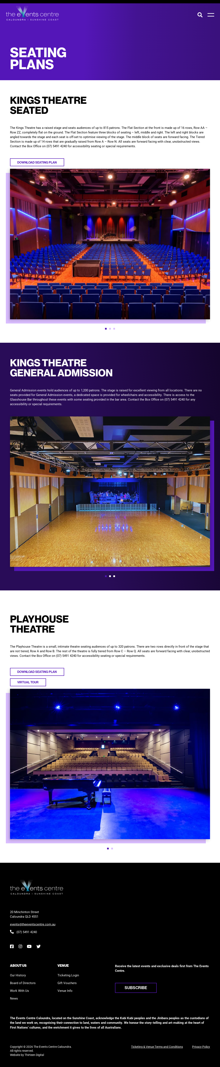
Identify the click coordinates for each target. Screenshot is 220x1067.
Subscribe (136, 987)
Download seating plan (37, 162)
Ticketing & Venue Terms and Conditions (157, 1047)
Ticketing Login (68, 975)
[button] (106, 329)
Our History (18, 975)
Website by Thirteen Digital (27, 1055)
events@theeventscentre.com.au (32, 924)
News (14, 998)
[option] (110, 244)
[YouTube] (29, 946)
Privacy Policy (201, 1047)
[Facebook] (12, 946)
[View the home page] (32, 13)
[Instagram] (20, 946)
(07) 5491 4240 (23, 932)
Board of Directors (23, 983)
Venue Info (65, 990)
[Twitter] (38, 946)
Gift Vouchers (67, 983)
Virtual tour (28, 682)
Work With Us (19, 990)
